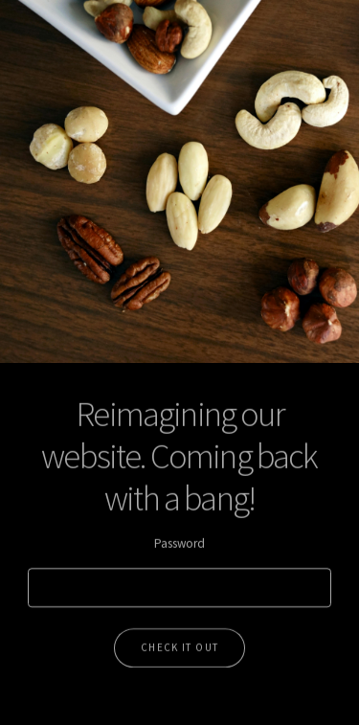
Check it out (180, 643)
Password (179, 540)
